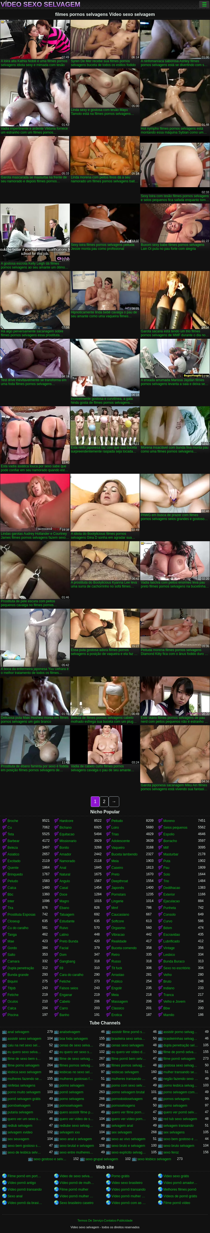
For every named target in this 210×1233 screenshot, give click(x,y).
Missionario (68, 841)
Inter (11, 901)
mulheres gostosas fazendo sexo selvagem (76, 1079)
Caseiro (117, 868)
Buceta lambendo (124, 854)
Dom (62, 955)
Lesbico (169, 955)
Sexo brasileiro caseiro (76, 1203)
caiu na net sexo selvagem (25, 1045)
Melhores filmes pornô (179, 1189)
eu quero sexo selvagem (25, 1052)
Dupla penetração (21, 968)
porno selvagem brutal (128, 1092)
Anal (62, 868)
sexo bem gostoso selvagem (25, 1146)
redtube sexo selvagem (76, 1126)
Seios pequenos (175, 828)
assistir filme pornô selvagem (128, 1032)
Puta (166, 861)
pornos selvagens (176, 1099)
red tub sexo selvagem (180, 1119)
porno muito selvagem (24, 1092)
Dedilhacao (171, 888)
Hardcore (66, 821)
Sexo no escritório (176, 968)
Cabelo (64, 1002)
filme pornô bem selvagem (128, 1059)
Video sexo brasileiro (126, 1183)
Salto (11, 955)
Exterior (169, 894)
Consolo (169, 915)
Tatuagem (66, 915)
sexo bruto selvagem (178, 1146)
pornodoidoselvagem (126, 1099)
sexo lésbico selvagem (154, 1159)
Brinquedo (15, 874)
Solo (166, 874)
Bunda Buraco (174, 961)
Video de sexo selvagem (76, 1176)
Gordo (12, 948)
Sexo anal (15, 1196)
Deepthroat (119, 881)
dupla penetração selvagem (180, 1045)
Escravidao (171, 935)
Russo (116, 961)
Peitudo (117, 821)
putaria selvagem (20, 1112)
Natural (64, 874)
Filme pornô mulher (73, 1189)
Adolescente (120, 841)
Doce (63, 894)
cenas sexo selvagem (127, 1045)
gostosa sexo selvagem (180, 1065)
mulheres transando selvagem (128, 1079)
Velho (167, 975)
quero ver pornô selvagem (180, 1112)
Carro (63, 1008)
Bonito (64, 848)
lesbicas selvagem (125, 1072)
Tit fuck (116, 968)
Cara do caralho (71, 975)
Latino (64, 935)
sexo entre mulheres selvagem (76, 1152)
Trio (166, 881)
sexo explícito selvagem (128, 1152)
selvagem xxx (69, 1132)
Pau (166, 868)
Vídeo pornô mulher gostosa (128, 1196)
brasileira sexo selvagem (128, 1039)
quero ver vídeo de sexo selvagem (76, 1119)
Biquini (13, 981)
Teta (11, 834)
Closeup (14, 921)
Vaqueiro (118, 848)
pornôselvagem (19, 1106)
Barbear (14, 841)
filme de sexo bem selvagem (25, 1059)
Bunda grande (18, 975)
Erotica (116, 1015)
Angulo (64, 881)
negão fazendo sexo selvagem (180, 1079)
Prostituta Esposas (21, 915)
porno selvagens (71, 1099)
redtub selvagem (20, 1126)
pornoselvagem (70, 1106)
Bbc (10, 894)
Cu (10, 828)
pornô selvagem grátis (24, 1099)
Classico (117, 1008)
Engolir (116, 988)
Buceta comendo (124, 948)
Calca (12, 888)
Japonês (117, 888)
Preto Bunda (68, 941)
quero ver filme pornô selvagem (128, 1112)
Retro (115, 955)
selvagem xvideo (20, 1132)
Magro (64, 901)
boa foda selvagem (73, 1039)
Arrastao (117, 975)
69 (61, 968)
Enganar (65, 995)
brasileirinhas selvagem (180, 1039)
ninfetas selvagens (21, 1085)
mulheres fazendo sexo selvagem (25, 1079)
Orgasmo (118, 928)
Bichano (65, 828)
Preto (115, 874)
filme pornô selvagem (179, 1059)
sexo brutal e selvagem (76, 1146)
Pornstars (118, 894)
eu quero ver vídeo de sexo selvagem (128, 1052)
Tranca (168, 995)
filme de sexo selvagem (76, 1059)
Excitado (14, 861)
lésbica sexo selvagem (24, 1072)
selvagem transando (178, 1126)
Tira (10, 908)
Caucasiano (120, 915)
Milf (166, 848)
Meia (115, 861)
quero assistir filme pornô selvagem (76, 1112)
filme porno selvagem (23, 1065)
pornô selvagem (71, 1092)
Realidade (119, 941)
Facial (63, 948)
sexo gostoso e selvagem (51, 1159)
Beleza (13, 848)
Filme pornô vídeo (176, 1203)
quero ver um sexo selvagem (25, 1119)
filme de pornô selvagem (180, 1052)
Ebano (64, 908)
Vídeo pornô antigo (22, 1183)
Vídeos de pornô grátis (180, 1196)
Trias (115, 834)
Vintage (169, 948)
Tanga (12, 935)
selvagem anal (122, 1126)
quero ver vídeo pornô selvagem (128, 1119)
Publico (116, 981)
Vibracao (118, 935)
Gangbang (67, 961)
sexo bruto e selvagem (128, 1146)
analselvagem (69, 1032)
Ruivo (63, 928)
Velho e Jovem (174, 1002)
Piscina (13, 1015)
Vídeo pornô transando (25, 1189)
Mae (11, 941)
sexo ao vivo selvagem (128, 1139)
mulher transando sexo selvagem (180, 1072)
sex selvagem (121, 1132)
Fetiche (64, 981)
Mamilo (168, 1015)
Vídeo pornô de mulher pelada (76, 1183)
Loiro (115, 828)
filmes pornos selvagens (128, 1065)
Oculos (13, 1002)
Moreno (169, 821)
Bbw (166, 1008)
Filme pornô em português (25, 1176)
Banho (64, 1015)
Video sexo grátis (176, 1176)
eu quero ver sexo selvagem (76, 1052)
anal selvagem (18, 1032)
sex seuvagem (18, 1139)
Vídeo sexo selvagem (40, 4)
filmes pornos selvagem (76, 1065)
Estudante (67, 921)
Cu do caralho (18, 928)
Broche (13, 821)
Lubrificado (171, 941)
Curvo (167, 921)
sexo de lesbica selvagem (25, 1152)
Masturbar (170, 854)
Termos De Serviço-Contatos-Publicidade (104, 1220)
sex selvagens (174, 1132)
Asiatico (13, 854)
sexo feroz (171, 1152)
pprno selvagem (175, 1106)
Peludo (13, 881)
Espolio (168, 834)
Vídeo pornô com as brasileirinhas (128, 1203)
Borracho (170, 841)
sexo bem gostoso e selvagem (180, 1139)
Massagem (119, 1002)
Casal (63, 888)
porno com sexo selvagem (128, 1085)
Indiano (168, 988)
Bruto (167, 981)
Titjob (12, 988)
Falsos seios (68, 988)
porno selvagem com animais (180, 1092)
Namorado (67, 861)
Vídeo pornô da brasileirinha (25, 1203)
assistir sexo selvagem (24, 1039)
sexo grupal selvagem (101, 1159)
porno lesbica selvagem (180, 1085)
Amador (65, 854)
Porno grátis (120, 1176)
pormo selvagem (71, 1085)
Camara (14, 961)
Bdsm (167, 928)
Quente (13, 868)
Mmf (114, 908)
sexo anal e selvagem (75, 1139)
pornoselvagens (123, 1106)
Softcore (117, 921)
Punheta (169, 908)
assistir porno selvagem (180, 1032)
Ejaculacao (171, 901)
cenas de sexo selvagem (76, 1045)
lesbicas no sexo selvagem (76, 1072)
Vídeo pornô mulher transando (76, 1196)
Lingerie (117, 901)
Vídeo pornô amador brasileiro (180, 1183)
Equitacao (66, 834)
